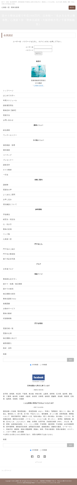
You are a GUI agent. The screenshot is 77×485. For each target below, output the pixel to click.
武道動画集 (7, 318)
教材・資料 (7, 348)
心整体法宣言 (38, 85)
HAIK (58, 482)
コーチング (7, 155)
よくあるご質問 (9, 194)
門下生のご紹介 (9, 249)
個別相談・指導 (9, 145)
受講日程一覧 (8, 328)
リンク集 (6, 234)
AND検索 (34, 365)
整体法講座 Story (9, 299)
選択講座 (6, 150)
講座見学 (6, 165)
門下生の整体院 (9, 254)
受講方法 (6, 115)
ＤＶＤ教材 (7, 170)
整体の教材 (7, 313)
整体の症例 (7, 229)
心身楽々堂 (7, 239)
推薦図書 (6, 303)
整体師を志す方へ (10, 279)
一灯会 (5, 175)
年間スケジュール (10, 100)
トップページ (8, 90)
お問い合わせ (8, 120)
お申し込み (7, 199)
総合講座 (6, 130)
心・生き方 (7, 224)
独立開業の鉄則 (9, 294)
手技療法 (6, 214)
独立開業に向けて (10, 338)
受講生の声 (7, 190)
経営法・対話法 (9, 219)
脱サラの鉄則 (8, 289)
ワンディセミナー (10, 135)
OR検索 (43, 365)
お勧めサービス (9, 308)
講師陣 (5, 185)
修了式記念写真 (9, 259)
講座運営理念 (8, 105)
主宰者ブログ (8, 269)
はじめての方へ (9, 95)
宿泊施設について (10, 204)
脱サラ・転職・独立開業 (12, 284)
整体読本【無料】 (10, 110)
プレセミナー (8, 160)
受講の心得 (7, 333)
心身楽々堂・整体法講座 (10, 7)
